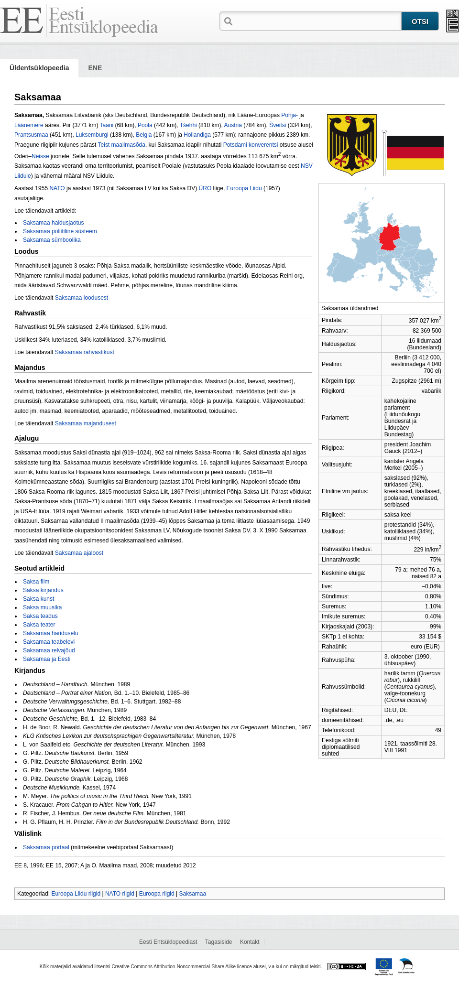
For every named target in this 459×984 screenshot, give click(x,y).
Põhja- (289, 115)
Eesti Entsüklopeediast (168, 942)
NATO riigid (119, 893)
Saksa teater (39, 624)
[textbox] (318, 20)
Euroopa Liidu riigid (75, 893)
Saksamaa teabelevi (49, 641)
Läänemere (29, 125)
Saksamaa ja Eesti (46, 659)
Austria (232, 125)
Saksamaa (192, 893)
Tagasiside (218, 942)
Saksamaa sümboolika (52, 240)
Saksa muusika (42, 607)
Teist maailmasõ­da (121, 144)
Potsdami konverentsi (250, 144)
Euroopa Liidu (244, 188)
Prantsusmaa (31, 134)
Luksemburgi (92, 134)
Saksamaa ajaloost (79, 553)
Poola (145, 125)
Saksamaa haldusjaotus (53, 222)
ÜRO (205, 188)
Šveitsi (277, 125)
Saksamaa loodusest (81, 297)
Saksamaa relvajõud (49, 650)
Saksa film (36, 581)
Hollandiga (197, 134)
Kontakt (250, 942)
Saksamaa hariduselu (50, 633)
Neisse (40, 156)
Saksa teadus (40, 616)
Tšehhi (188, 125)
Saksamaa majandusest (85, 423)
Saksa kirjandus (43, 590)
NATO (57, 188)
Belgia (144, 134)
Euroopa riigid (157, 893)
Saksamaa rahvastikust (84, 352)
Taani (107, 125)
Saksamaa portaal (46, 847)
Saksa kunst (38, 598)
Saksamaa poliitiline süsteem (60, 231)
